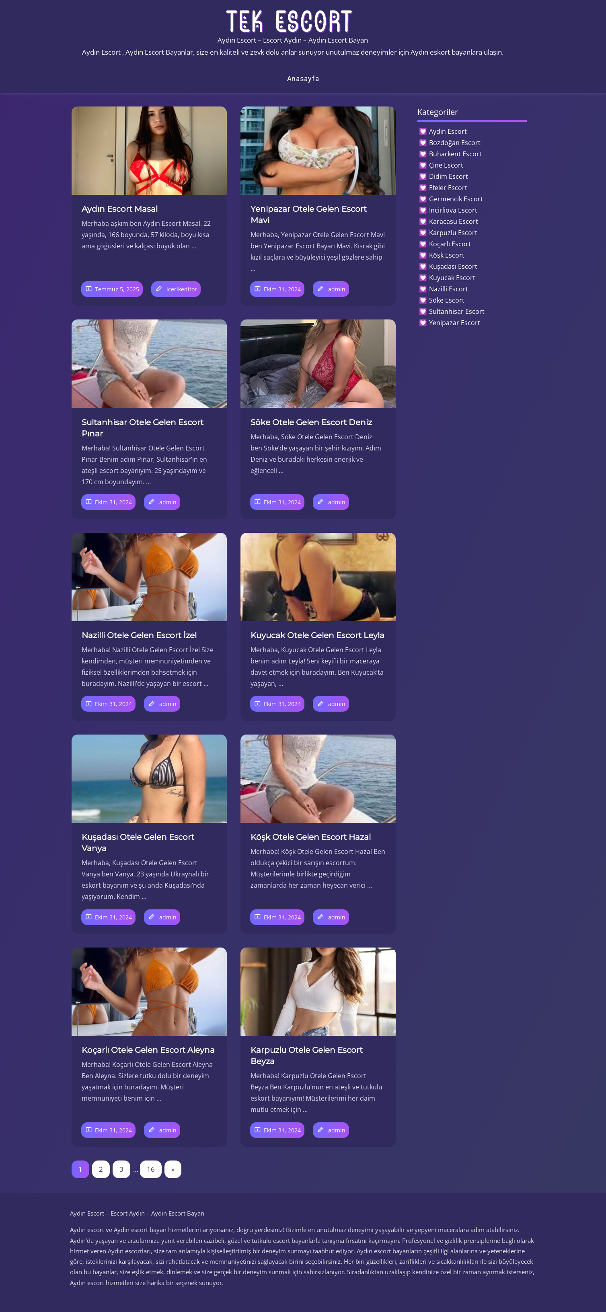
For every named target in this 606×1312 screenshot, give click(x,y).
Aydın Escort (448, 131)
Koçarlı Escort (450, 243)
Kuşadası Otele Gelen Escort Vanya (138, 842)
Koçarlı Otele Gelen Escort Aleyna (148, 1050)
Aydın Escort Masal (120, 209)
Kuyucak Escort (452, 277)
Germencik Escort (456, 198)
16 (151, 1169)
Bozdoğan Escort (455, 142)
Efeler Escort (448, 187)
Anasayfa (303, 78)
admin (336, 289)
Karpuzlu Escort (453, 232)
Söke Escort (446, 300)
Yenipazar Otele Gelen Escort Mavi (309, 214)
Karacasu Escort (453, 221)
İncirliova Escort (453, 210)
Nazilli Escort (448, 289)
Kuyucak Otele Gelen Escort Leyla (317, 635)
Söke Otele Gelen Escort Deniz (311, 422)
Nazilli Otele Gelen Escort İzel (139, 635)
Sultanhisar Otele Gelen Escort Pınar (142, 428)
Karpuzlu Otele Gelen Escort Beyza (307, 1055)
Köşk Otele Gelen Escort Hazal (311, 837)
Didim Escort (448, 176)
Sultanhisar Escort (457, 311)
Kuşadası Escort (453, 266)
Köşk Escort (446, 255)
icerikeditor (181, 289)
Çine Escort (446, 165)
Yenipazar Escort (454, 322)
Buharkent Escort (455, 153)
